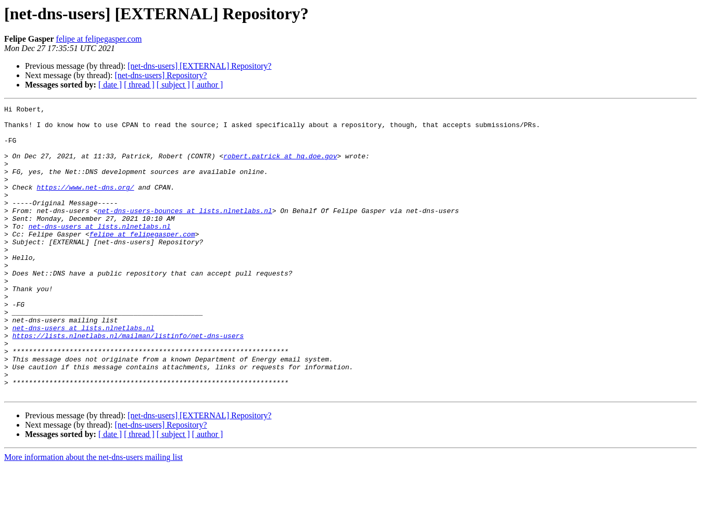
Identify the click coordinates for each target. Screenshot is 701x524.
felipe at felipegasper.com (99, 38)
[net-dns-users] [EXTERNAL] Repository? (199, 65)
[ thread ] (139, 84)
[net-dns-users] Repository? (160, 75)
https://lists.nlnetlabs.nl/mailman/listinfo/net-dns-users (128, 382)
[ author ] (207, 84)
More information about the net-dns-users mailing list (93, 514)
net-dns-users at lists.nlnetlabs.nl (100, 251)
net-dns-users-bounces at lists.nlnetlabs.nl (184, 232)
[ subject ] (173, 84)
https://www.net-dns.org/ (85, 204)
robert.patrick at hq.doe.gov (280, 166)
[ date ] (110, 84)
